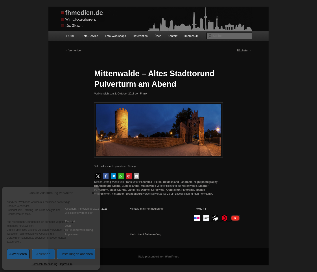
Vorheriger (73, 50)
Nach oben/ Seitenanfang (145, 234)
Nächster (244, 50)
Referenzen (140, 36)
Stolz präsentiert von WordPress (158, 256)
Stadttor (203, 185)
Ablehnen (43, 254)
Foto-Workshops (115, 36)
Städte (116, 185)
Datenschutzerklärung (44, 264)
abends (200, 189)
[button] (93, 193)
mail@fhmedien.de (151, 208)
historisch (118, 193)
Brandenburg (102, 185)
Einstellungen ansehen (76, 254)
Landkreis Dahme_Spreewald (146, 189)
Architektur (173, 189)
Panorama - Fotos (150, 181)
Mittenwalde (148, 185)
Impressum (65, 264)
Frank (143, 93)
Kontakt (172, 36)
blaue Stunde (118, 189)
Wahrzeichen (102, 193)
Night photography (205, 181)
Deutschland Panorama (177, 181)
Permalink (205, 193)
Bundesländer (130, 185)
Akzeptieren (18, 254)
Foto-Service (90, 36)
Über (158, 36)
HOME (70, 36)
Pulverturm (101, 189)
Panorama (187, 189)
